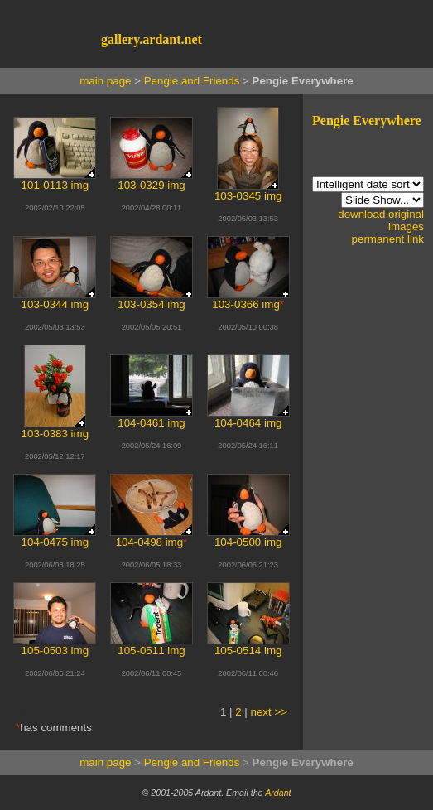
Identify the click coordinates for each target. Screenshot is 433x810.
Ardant (278, 793)
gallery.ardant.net (151, 39)
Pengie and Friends (192, 81)
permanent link (388, 239)
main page (105, 81)
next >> (269, 712)
